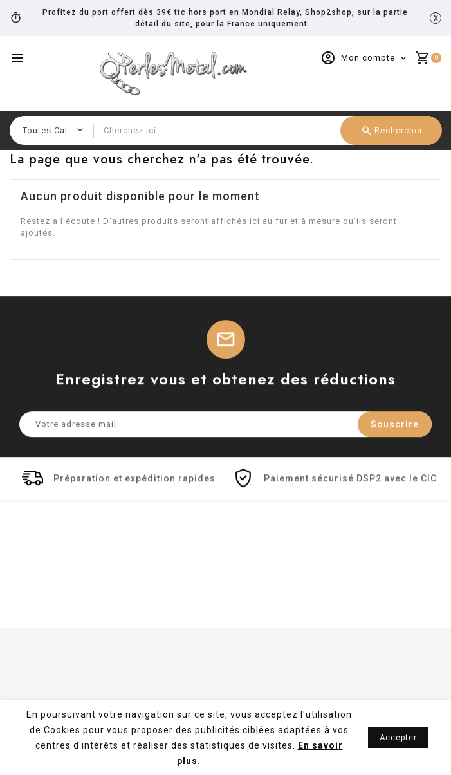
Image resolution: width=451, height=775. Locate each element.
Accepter (398, 737)
